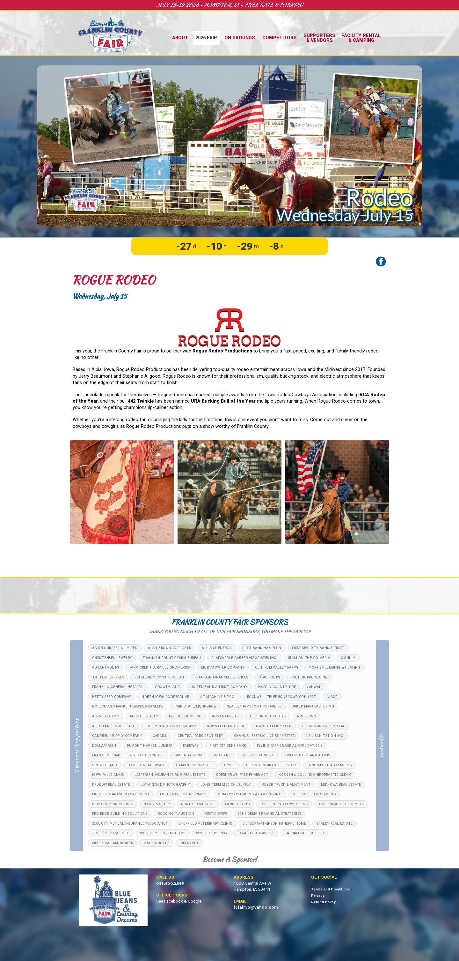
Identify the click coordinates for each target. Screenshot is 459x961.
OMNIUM (348, 658)
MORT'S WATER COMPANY (222, 667)
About (180, 38)
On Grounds (239, 38)
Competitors (279, 38)
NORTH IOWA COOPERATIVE (165, 697)
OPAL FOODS (269, 677)
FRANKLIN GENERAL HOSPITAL (118, 687)
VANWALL (314, 687)
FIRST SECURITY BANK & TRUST (318, 648)
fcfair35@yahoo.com (256, 907)
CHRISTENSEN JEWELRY (112, 658)
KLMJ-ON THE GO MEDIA (309, 658)
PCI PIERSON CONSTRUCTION (159, 677)
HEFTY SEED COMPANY (111, 697)
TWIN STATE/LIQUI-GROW (195, 706)
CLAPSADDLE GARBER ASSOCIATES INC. (244, 658)
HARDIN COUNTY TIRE (277, 687)
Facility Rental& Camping (361, 38)
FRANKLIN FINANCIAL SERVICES (221, 677)
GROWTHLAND (167, 687)
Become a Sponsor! (229, 859)
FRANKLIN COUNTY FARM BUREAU (172, 658)
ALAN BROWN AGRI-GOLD (169, 648)
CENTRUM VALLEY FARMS (276, 667)
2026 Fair (206, 38)
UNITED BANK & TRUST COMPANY (219, 687)
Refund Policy (323, 902)
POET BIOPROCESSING (309, 677)
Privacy (317, 896)
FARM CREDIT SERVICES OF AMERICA (160, 667)
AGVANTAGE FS (105, 667)
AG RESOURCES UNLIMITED (114, 648)
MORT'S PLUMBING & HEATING (334, 667)
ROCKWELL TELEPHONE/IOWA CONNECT (281, 697)
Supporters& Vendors (319, 38)
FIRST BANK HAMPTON (261, 648)
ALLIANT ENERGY (217, 648)
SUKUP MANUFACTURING (313, 706)
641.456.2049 (170, 883)
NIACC (332, 697)
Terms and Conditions (330, 889)
